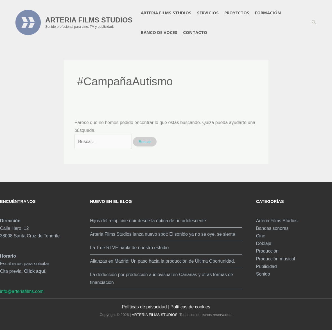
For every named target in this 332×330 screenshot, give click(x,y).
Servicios (208, 12)
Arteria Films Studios (166, 12)
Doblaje (263, 243)
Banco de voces (159, 32)
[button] (314, 22)
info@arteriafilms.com (22, 291)
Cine (260, 235)
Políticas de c (183, 306)
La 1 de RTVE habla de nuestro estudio (129, 247)
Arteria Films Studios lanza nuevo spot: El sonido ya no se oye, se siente (162, 234)
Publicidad (266, 266)
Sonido (263, 274)
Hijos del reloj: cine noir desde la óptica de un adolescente (148, 220)
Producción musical (275, 258)
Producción (267, 251)
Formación (268, 12)
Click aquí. (35, 271)
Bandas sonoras (272, 228)
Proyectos (236, 12)
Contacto (195, 32)
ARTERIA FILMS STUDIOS (88, 20)
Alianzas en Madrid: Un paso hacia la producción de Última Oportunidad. (162, 261)
